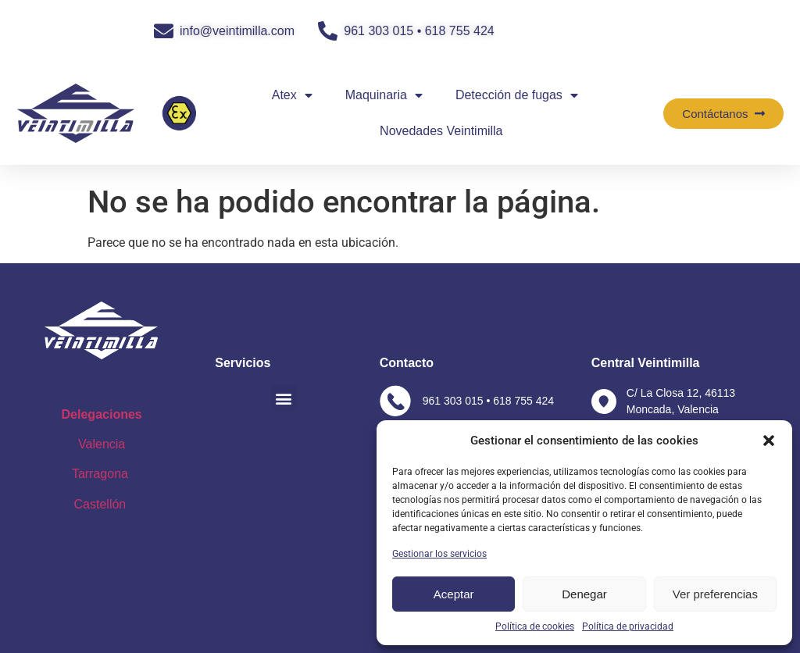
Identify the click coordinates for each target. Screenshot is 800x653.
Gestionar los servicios (439, 553)
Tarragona (100, 473)
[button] (769, 440)
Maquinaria (384, 95)
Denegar (584, 594)
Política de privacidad (627, 626)
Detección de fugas (516, 95)
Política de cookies (534, 626)
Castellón (102, 504)
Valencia (101, 444)
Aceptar (454, 594)
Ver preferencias (715, 594)
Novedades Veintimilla (441, 130)
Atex (292, 95)
